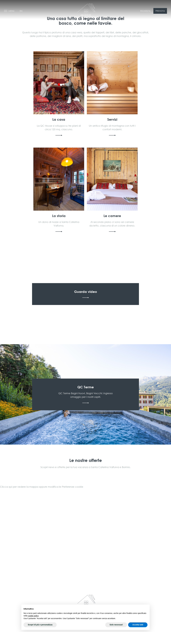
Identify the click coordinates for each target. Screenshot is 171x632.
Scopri (59, 94)
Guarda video (85, 294)
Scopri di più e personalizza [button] (40, 625)
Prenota (160, 11)
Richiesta (145, 11)
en (21, 11)
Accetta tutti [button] (137, 625)
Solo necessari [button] (116, 625)
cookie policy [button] (33, 616)
